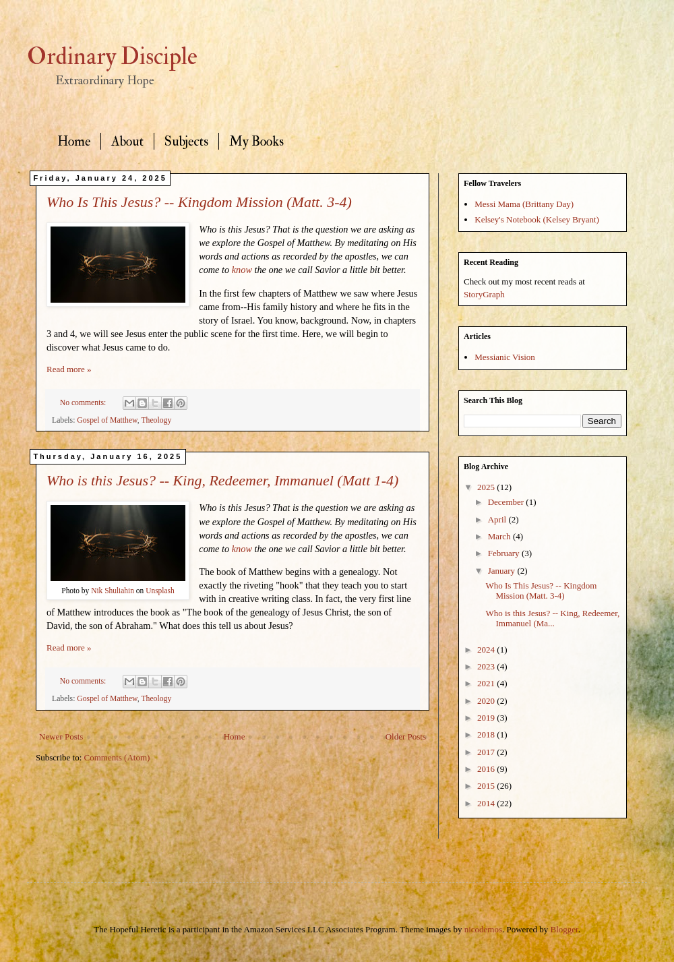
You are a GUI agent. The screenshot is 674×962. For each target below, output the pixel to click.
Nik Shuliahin (112, 591)
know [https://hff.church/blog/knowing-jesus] (242, 269)
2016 (487, 769)
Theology (156, 420)
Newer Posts (61, 736)
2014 (487, 803)
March (500, 536)
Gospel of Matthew (107, 420)
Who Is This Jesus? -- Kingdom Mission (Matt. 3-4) (199, 201)
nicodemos (483, 929)
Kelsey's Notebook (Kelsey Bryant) (536, 219)
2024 (487, 649)
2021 (487, 683)
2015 (487, 786)
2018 (487, 734)
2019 (487, 718)
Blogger (564, 929)
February (505, 553)
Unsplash (160, 591)
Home (73, 141)
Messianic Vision (504, 357)
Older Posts (406, 736)
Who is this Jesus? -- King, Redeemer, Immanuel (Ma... (552, 618)
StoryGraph (484, 294)
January (503, 571)
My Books (256, 141)
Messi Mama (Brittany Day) (524, 204)
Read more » (69, 369)
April (498, 519)
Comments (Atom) (117, 757)
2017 (487, 752)
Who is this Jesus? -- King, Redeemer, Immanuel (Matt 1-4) (222, 480)
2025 (487, 487)
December (507, 502)
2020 (487, 701)
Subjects (186, 141)
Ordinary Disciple (112, 56)
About (127, 141)
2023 (487, 666)
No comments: (84, 402)
